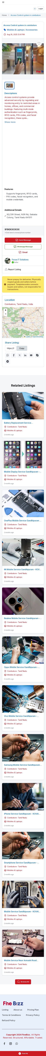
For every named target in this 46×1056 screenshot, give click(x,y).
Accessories (31, 30)
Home (4, 15)
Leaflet (27, 337)
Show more (10, 122)
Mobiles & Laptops (15, 30)
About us (17, 1009)
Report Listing (13, 269)
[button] (23, 231)
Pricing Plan (33, 1009)
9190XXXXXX (12, 229)
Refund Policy (8, 1020)
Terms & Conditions (11, 1015)
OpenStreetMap (38, 337)
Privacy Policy (32, 1015)
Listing (5, 1009)
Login (41, 9)
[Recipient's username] (10, 348)
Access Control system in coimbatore (26, 15)
